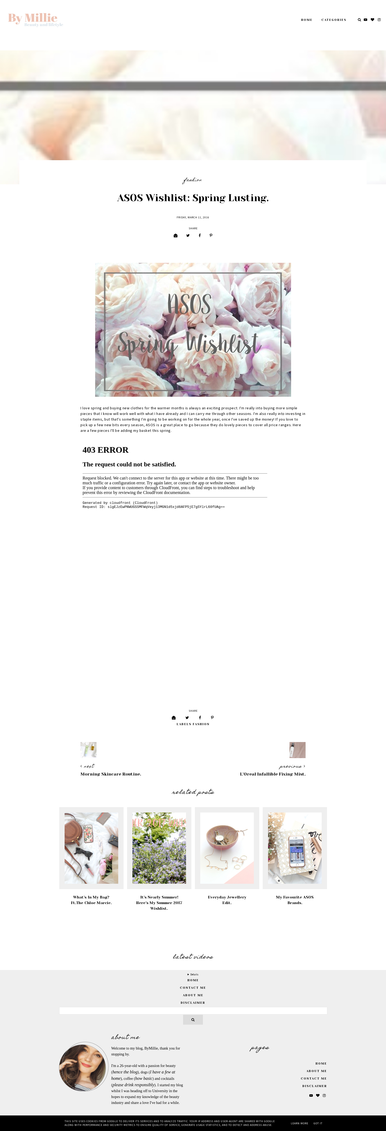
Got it (318, 1123)
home (193, 980)
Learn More (299, 1123)
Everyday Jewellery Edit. (227, 900)
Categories (333, 20)
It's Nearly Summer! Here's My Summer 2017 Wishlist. (159, 903)
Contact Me (193, 988)
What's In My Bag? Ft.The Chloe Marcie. (91, 900)
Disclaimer (193, 1003)
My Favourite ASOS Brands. (295, 900)
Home (307, 20)
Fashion (193, 180)
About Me (193, 995)
